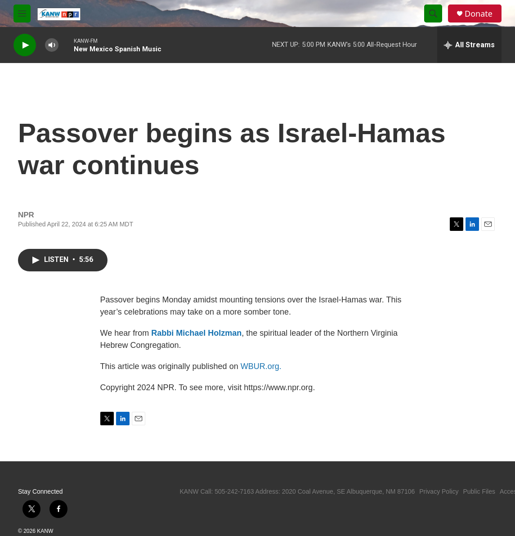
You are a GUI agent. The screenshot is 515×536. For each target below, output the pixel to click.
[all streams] (469, 45)
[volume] (51, 45)
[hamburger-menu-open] (22, 14)
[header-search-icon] (433, 14)
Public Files (479, 491)
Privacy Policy (438, 491)
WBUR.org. (261, 366)
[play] (25, 45)
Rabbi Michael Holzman (196, 333)
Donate (479, 13)
